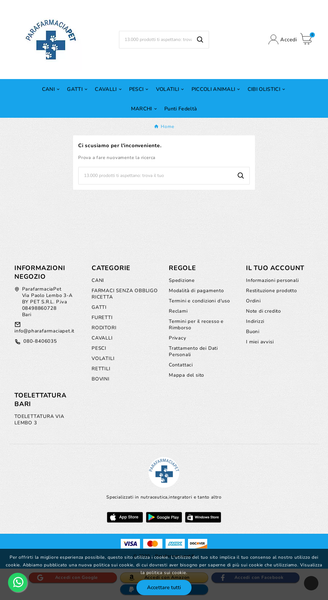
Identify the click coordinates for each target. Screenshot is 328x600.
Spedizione (182, 280)
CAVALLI (102, 338)
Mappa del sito (186, 375)
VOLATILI (103, 358)
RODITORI (104, 327)
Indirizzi (255, 321)
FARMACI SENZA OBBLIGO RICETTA (125, 293)
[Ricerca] (155, 39)
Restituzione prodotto (271, 290)
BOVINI (101, 379)
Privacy (177, 338)
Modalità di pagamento (196, 290)
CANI (98, 280)
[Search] (200, 39)
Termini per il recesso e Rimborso (196, 324)
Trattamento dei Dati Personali (193, 351)
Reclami (178, 311)
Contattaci (181, 365)
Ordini (253, 301)
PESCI (99, 348)
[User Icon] (282, 39)
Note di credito (263, 311)
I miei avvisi (260, 342)
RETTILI (101, 368)
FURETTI (102, 317)
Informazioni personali (272, 280)
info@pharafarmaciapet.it (44, 331)
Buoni (252, 331)
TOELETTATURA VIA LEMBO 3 (39, 419)
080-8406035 (40, 341)
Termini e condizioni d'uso (199, 301)
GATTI (99, 307)
